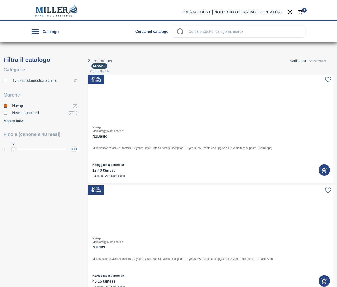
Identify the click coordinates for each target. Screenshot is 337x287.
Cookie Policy (255, 277)
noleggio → (64, 249)
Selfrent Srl (238, 153)
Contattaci (271, 12)
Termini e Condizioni (287, 277)
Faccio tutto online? (139, 179)
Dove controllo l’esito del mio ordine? (152, 199)
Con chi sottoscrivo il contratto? (148, 189)
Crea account (196, 12)
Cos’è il (140, 169)
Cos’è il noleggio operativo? (145, 150)
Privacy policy (228, 277)
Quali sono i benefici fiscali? (145, 209)
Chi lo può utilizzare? (140, 159)
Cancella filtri (100, 61)
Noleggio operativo (235, 12)
